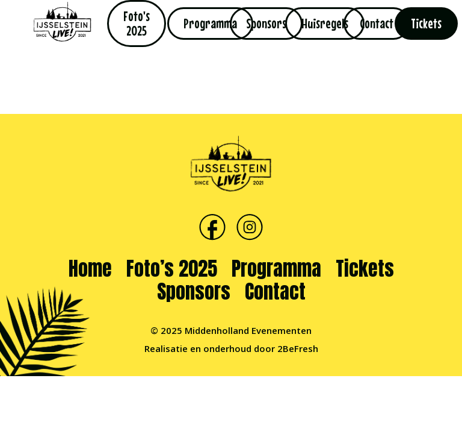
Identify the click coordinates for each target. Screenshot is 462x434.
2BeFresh (297, 348)
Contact (275, 291)
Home (90, 268)
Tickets (365, 268)
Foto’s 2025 (171, 268)
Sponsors (193, 291)
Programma (276, 268)
